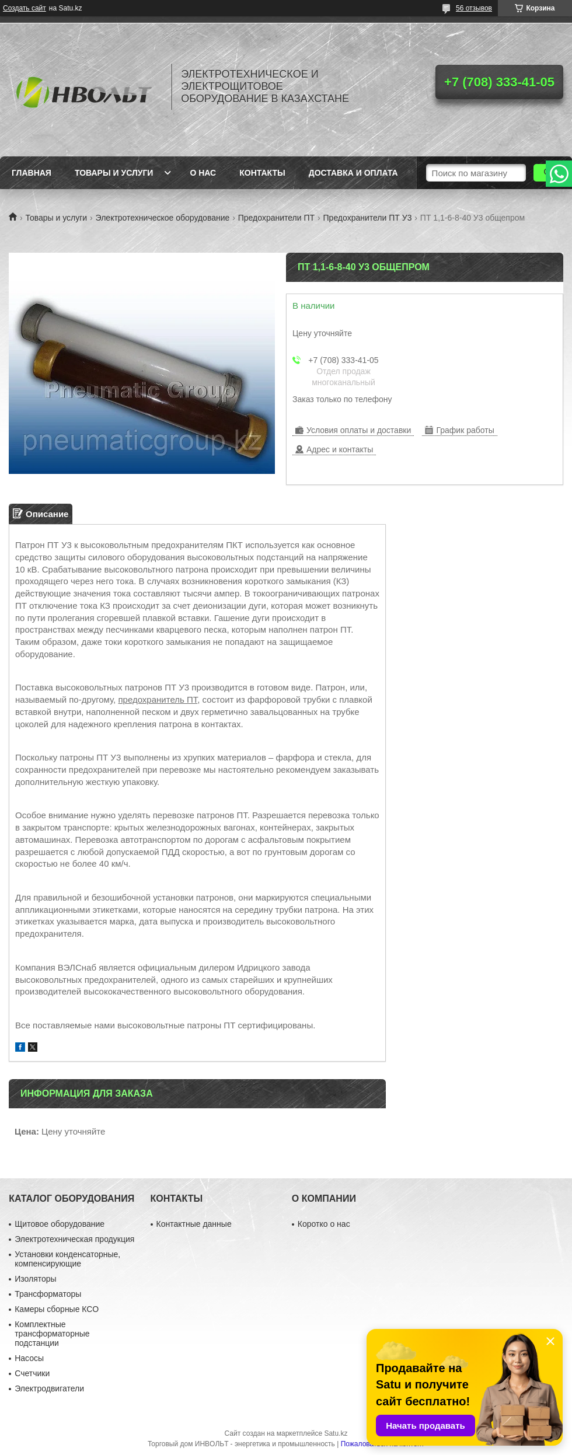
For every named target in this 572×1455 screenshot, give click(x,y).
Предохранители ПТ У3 (367, 217)
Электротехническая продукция (74, 1239)
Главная (31, 172)
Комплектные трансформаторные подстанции (52, 1334)
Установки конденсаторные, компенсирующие (67, 1259)
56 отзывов (474, 8)
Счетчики (32, 1373)
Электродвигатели (49, 1388)
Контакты (262, 172)
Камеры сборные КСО (57, 1309)
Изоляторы (35, 1278)
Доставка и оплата (353, 172)
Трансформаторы (48, 1294)
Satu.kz (335, 1433)
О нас (203, 172)
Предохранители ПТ (276, 217)
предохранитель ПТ (157, 699)
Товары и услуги (114, 172)
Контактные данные (194, 1224)
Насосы (29, 1358)
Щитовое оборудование (59, 1224)
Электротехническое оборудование (163, 217)
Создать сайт (24, 8)
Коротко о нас (324, 1224)
